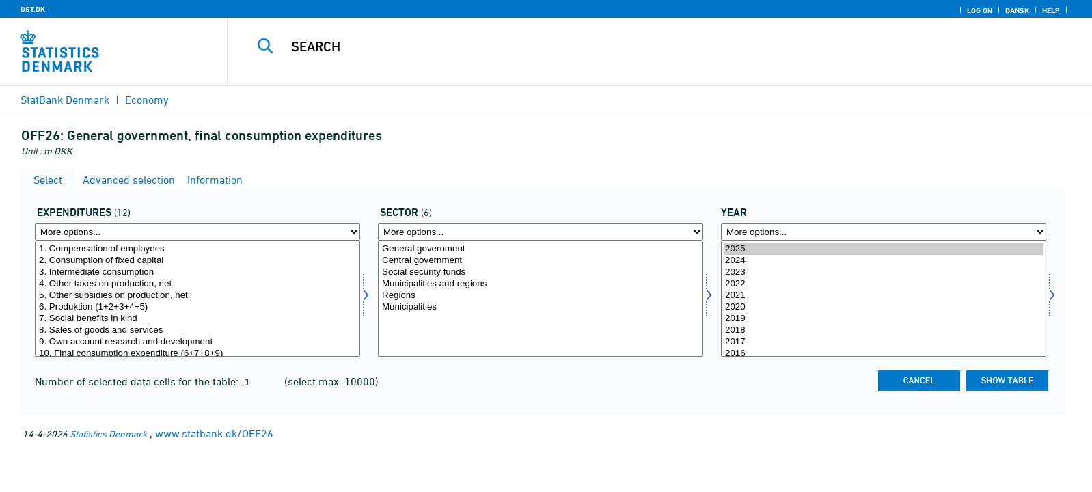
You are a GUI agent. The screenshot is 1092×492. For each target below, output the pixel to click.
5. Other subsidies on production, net (197, 295)
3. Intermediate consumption (197, 272)
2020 (883, 307)
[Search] (626, 46)
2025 (883, 249)
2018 (883, 330)
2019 (883, 319)
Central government (540, 260)
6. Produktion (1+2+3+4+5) (197, 307)
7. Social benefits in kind (197, 319)
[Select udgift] (197, 299)
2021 (883, 295)
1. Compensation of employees (197, 249)
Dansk (1017, 10)
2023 (883, 272)
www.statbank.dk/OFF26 (214, 433)
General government (540, 249)
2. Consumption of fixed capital (197, 260)
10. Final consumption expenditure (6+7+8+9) (197, 353)
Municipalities (540, 307)
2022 (883, 284)
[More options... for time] (883, 232)
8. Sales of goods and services (197, 330)
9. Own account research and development (197, 342)
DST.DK (33, 9)
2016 (883, 353)
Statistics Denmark (108, 433)
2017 (883, 342)
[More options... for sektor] (540, 232)
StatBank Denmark (65, 100)
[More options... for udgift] (197, 232)
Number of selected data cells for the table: (138, 381)
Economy (147, 100)
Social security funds (540, 272)
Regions (540, 295)
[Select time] (883, 299)
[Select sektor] (540, 299)
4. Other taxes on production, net (197, 284)
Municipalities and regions (540, 284)
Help (1051, 10)
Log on (979, 10)
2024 (883, 260)
